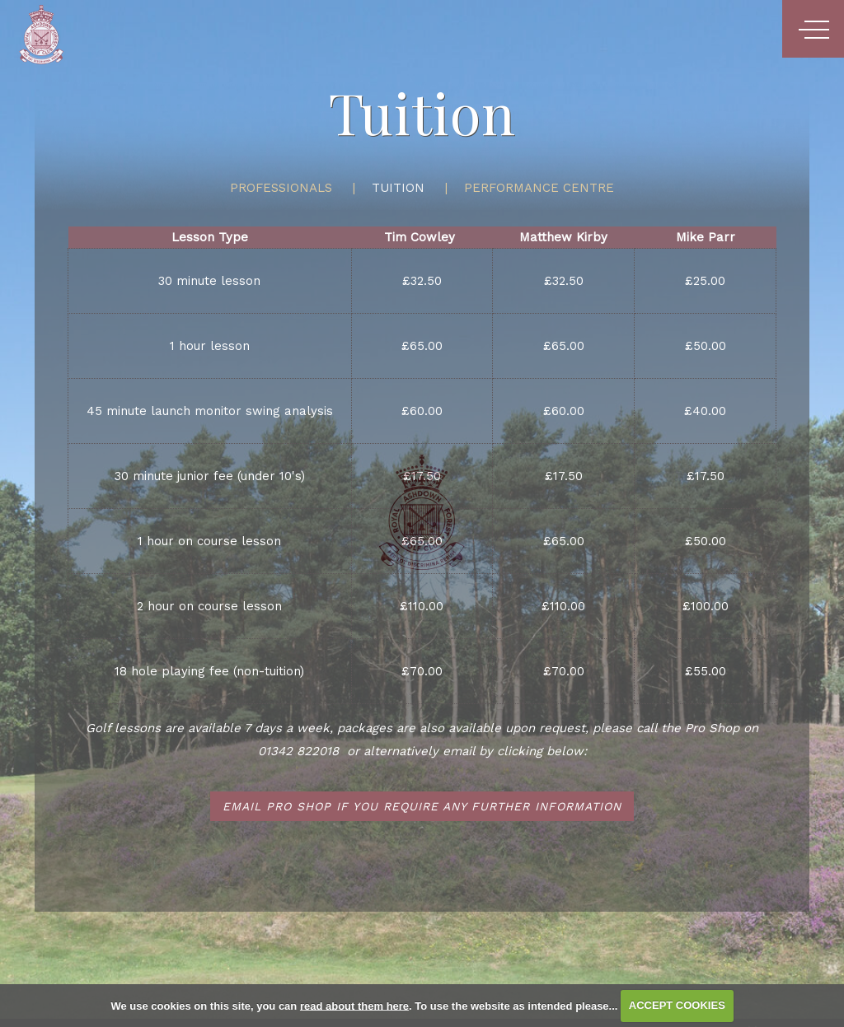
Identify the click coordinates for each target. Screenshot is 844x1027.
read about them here (354, 1005)
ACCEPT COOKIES (677, 1005)
